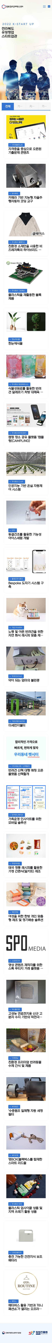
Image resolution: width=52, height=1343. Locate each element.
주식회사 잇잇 (17, 1204)
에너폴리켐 (16, 1009)
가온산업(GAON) (18, 721)
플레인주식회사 (17, 579)
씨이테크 (15, 1107)
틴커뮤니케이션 (17, 815)
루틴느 (14, 1301)
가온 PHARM (17, 628)
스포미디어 (16, 961)
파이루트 (15, 194)
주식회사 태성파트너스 (20, 384)
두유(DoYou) (17, 676)
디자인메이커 (16, 1253)
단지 (13, 530)
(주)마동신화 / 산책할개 (20, 766)
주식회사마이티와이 (19, 433)
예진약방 (15, 912)
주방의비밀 (16, 864)
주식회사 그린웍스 (18, 291)
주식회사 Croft (17, 482)
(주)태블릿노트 (17, 145)
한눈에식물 (16, 339)
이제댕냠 (15, 1058)
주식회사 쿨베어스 (18, 242)
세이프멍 (15, 1155)
